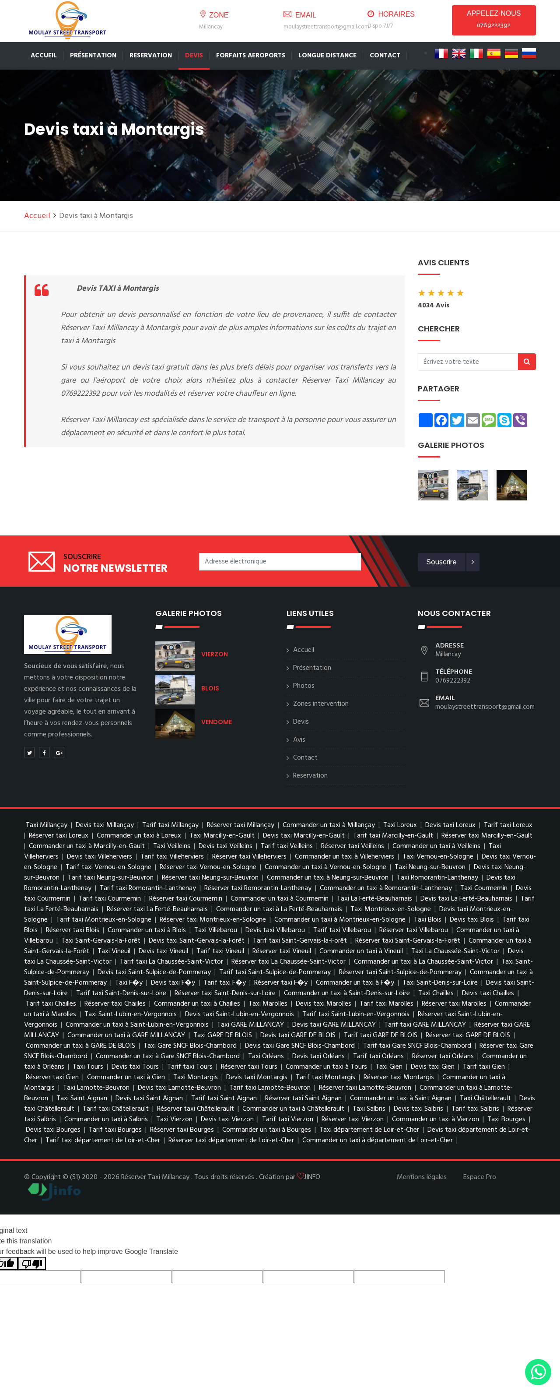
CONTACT (385, 55)
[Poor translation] (32, 1264)
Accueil (44, 55)
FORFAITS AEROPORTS (250, 55)
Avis (299, 740)
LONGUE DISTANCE (327, 55)
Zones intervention (321, 704)
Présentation (93, 55)
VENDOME (216, 722)
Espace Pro (479, 1177)
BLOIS (210, 688)
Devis (194, 55)
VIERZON (214, 654)
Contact (305, 758)
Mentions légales (422, 1177)
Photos (304, 686)
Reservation (151, 55)
